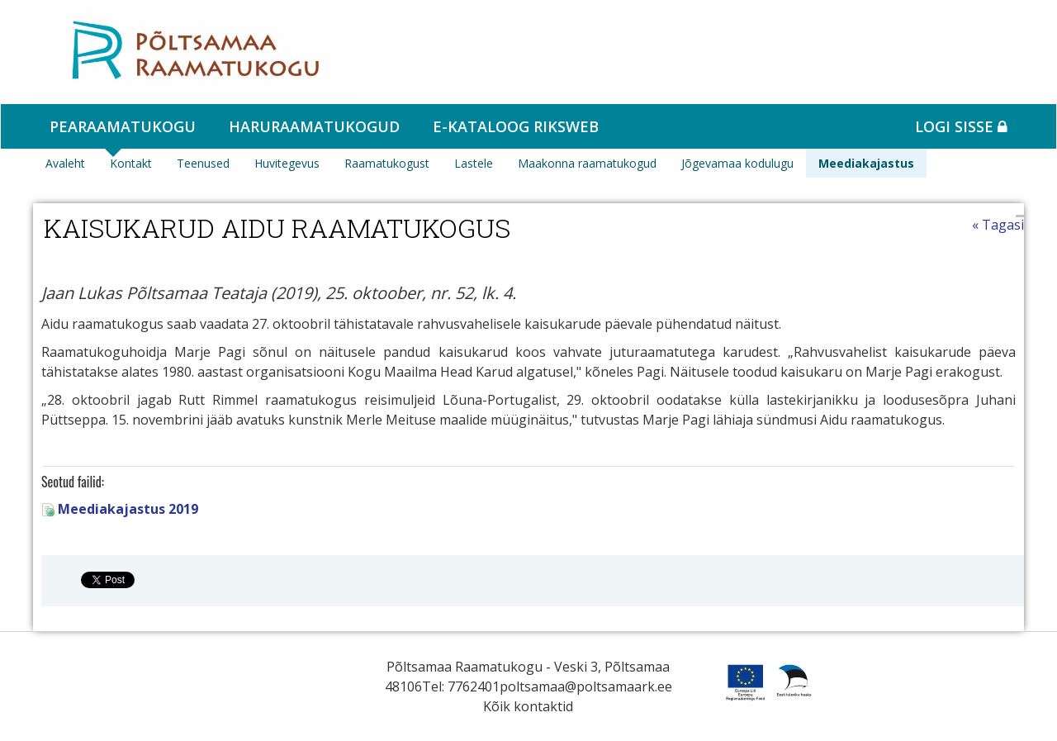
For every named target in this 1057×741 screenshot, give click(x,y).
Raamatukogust (386, 163)
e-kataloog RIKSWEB (516, 126)
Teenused (203, 163)
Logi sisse (961, 126)
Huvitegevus (287, 163)
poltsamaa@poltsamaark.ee (586, 686)
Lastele (473, 163)
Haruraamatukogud (314, 126)
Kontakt (131, 163)
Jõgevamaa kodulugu (737, 163)
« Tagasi (998, 225)
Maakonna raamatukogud (587, 163)
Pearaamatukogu (123, 126)
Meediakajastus (866, 163)
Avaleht (65, 163)
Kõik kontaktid (528, 706)
